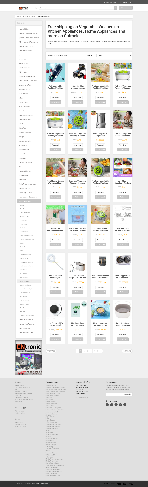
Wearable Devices (24, 89)
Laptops (21, 137)
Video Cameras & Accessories (28, 42)
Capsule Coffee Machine (27, 315)
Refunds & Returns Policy (23, 395)
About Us (18, 397)
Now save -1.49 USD (23, 2)
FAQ (16, 391)
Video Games (23, 72)
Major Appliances (24, 328)
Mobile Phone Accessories (27, 184)
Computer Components (26, 111)
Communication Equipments (28, 197)
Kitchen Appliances (25, 201)
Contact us (107, 2)
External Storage (24, 149)
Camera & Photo (24, 29)
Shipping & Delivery (21, 399)
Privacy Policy (19, 387)
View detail (55, 97)
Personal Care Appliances (27, 324)
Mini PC (21, 167)
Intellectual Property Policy (24, 401)
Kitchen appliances (29, 16)
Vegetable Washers (25, 281)
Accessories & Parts (25, 85)
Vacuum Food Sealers (26, 235)
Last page (127, 351)
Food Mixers (23, 224)
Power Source (23, 102)
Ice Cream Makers (25, 212)
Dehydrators (23, 220)
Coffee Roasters (24, 247)
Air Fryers (22, 311)
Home (19, 16)
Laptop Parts (23, 145)
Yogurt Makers (24, 232)
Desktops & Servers (25, 171)
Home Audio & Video (25, 50)
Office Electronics (24, 106)
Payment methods (21, 393)
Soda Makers (24, 308)
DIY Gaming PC (23, 175)
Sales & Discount (20, 426)
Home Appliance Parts (26, 332)
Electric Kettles (24, 216)
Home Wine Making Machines (28, 289)
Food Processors (25, 209)
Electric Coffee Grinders (27, 239)
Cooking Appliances (25, 254)
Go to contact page (82, 399)
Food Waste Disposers (26, 262)
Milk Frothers (23, 296)
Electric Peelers (24, 304)
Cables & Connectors (25, 162)
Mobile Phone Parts (25, 188)
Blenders (22, 243)
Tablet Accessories (25, 132)
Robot (21, 98)
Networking (22, 158)
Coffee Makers (24, 228)
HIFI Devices (22, 59)
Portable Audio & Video (26, 46)
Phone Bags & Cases (25, 192)
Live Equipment (24, 63)
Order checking (117, 2)
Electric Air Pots (24, 258)
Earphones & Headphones (27, 76)
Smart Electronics (24, 68)
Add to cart (55, 102)
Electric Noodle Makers (26, 285)
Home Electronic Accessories (28, 81)
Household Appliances (26, 320)
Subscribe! (127, 396)
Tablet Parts (23, 128)
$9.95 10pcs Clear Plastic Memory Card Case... (45, 2)
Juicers (22, 205)
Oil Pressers (23, 251)
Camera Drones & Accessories (28, 33)
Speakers (22, 55)
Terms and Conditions (22, 389)
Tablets (21, 124)
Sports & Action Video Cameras (29, 38)
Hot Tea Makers (24, 300)
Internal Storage (24, 154)
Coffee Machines (25, 292)
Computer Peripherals (26, 115)
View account (127, 2)
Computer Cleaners (25, 119)
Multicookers (24, 273)
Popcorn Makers (24, 277)
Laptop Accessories (25, 141)
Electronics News (20, 428)
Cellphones (22, 180)
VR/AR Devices (23, 93)
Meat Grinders (24, 270)
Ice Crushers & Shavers (26, 266)
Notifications (19, 424)
